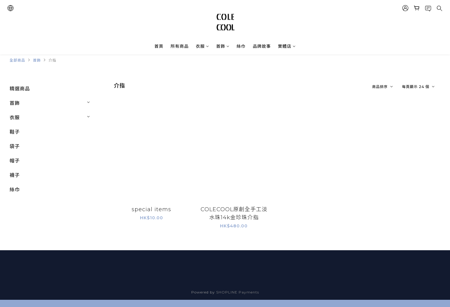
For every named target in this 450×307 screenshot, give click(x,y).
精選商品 (20, 89)
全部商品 (17, 60)
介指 (52, 60)
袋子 (15, 146)
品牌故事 (262, 46)
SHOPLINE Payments (237, 292)
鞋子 (15, 132)
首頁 (158, 46)
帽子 (15, 161)
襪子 (15, 175)
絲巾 (241, 46)
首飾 (222, 46)
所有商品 (180, 46)
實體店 (287, 46)
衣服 (202, 46)
